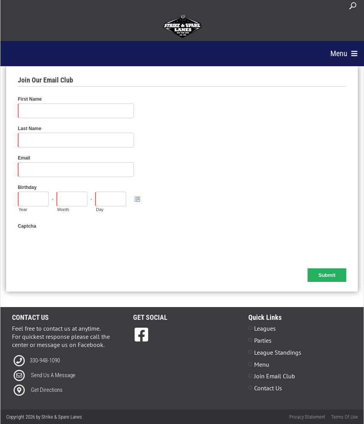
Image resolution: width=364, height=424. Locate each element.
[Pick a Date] (137, 199)
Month (63, 209)
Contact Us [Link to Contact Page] (268, 388)
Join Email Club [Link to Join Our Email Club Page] (274, 376)
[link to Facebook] (141, 334)
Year (23, 209)
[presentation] (76, 245)
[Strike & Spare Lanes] (182, 26)
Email (24, 158)
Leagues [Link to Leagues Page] (265, 328)
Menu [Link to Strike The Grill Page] (261, 364)
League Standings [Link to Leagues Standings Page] (277, 352)
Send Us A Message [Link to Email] (53, 375)
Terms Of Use (344, 416)
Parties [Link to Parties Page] (263, 340)
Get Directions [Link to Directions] (47, 389)
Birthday (27, 187)
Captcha (27, 226)
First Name (30, 99)
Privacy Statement (307, 416)
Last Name (29, 128)
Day (100, 209)
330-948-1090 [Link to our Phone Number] (45, 360)
